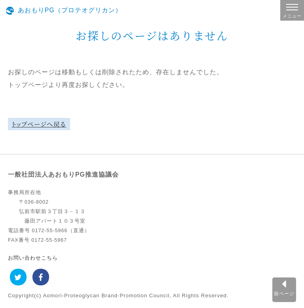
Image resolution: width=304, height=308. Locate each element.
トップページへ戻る (39, 123)
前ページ (284, 293)
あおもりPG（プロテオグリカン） (70, 10)
